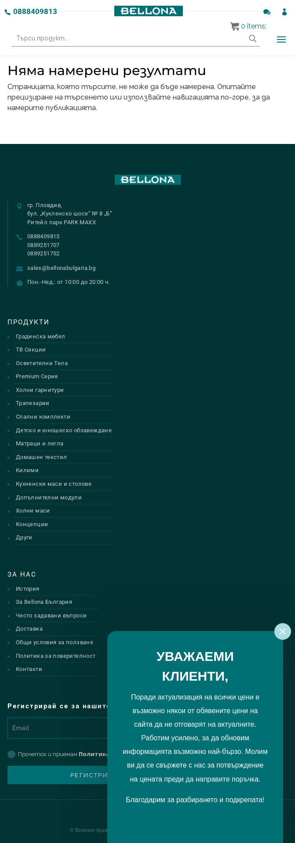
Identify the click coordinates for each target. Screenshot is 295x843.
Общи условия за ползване (54, 642)
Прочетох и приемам (91, 754)
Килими (27, 470)
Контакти (29, 669)
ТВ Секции (31, 349)
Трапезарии (33, 403)
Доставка (29, 628)
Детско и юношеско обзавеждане (64, 430)
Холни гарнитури (40, 390)
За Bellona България (44, 602)
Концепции (32, 524)
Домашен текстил (41, 457)
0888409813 (35, 11)
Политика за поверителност (56, 656)
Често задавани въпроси (51, 615)
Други (24, 537)
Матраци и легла (40, 443)
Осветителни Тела (42, 363)
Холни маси (33, 510)
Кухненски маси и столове (53, 484)
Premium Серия (37, 376)
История (28, 588)
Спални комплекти (43, 416)
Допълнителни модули (49, 497)
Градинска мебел (41, 336)
